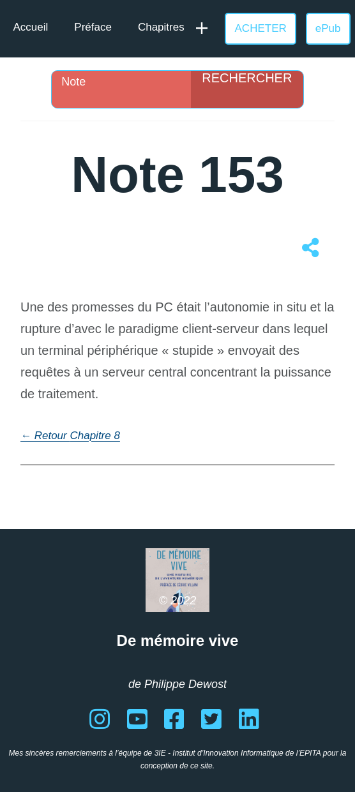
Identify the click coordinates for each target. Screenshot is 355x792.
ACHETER (261, 28)
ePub (328, 28)
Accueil (31, 27)
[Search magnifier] (247, 89)
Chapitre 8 (94, 436)
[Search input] (124, 82)
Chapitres (161, 27)
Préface (93, 27)
